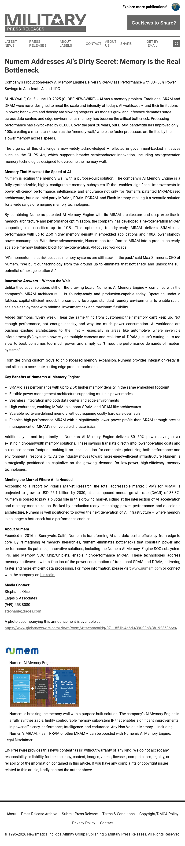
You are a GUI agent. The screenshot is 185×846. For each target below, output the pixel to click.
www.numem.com (147, 568)
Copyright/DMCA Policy (158, 814)
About (11, 814)
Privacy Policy (83, 823)
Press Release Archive (39, 814)
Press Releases (38, 43)
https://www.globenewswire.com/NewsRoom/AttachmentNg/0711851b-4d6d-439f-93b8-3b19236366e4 (91, 628)
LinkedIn (47, 575)
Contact (93, 43)
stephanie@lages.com (23, 611)
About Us (110, 43)
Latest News (11, 43)
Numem (11, 178)
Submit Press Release (80, 814)
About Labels (66, 43)
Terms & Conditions (118, 814)
